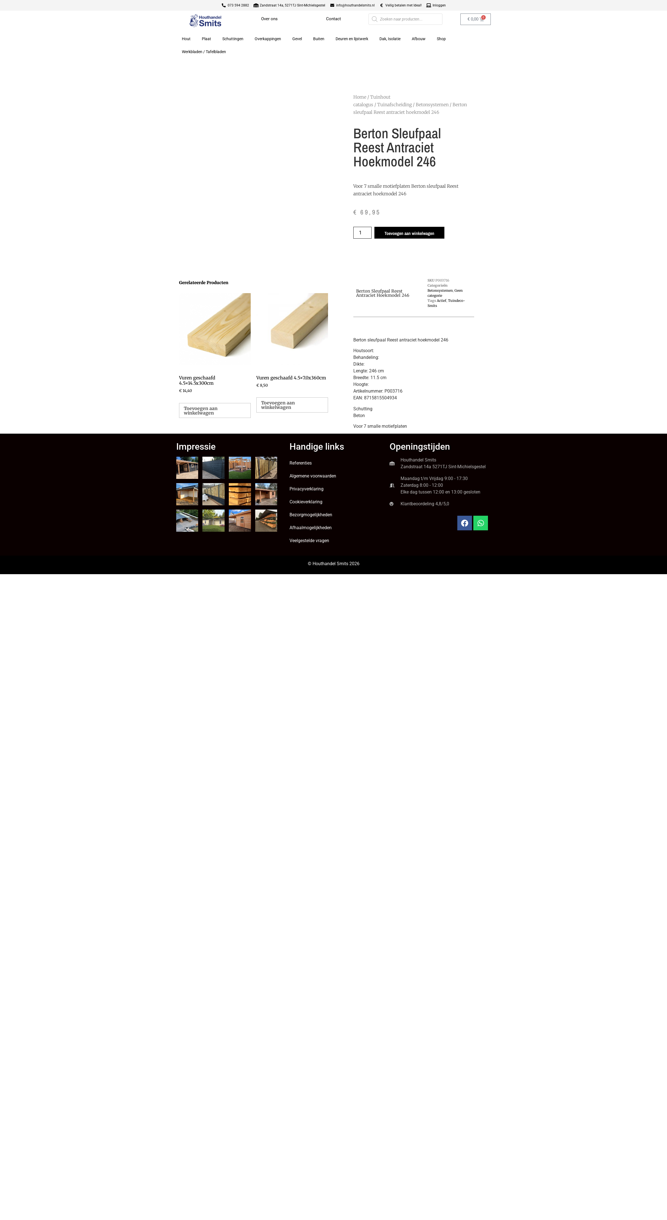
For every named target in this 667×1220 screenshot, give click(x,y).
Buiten (318, 39)
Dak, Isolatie (390, 39)
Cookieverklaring (306, 501)
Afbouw (419, 39)
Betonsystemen (432, 104)
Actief (441, 300)
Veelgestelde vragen (309, 540)
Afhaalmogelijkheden (311, 527)
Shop (441, 39)
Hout (186, 39)
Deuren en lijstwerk (352, 39)
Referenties (301, 463)
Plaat (206, 39)
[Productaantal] (362, 233)
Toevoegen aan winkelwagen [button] (201, 411)
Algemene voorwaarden (313, 476)
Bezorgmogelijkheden (311, 514)
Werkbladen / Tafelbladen (204, 51)
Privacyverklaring (307, 489)
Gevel (297, 39)
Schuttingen (232, 39)
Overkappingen (268, 39)
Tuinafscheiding (394, 104)
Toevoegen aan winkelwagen (409, 233)
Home (359, 97)
